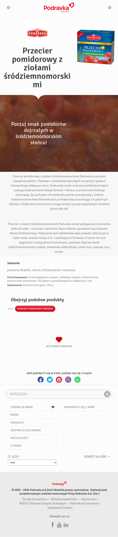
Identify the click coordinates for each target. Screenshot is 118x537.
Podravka (59, 8)
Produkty (17, 422)
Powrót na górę (95, 456)
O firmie (16, 446)
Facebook (40, 380)
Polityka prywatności (64, 499)
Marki (14, 415)
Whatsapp (77, 380)
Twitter (50, 380)
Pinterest (59, 380)
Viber (68, 380)
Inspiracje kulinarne (25, 430)
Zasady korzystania (34, 499)
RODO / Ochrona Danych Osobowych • (44, 503)
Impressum (88, 499)
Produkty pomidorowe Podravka (35, 309)
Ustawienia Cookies (60, 508)
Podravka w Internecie (84, 503)
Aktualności (19, 438)
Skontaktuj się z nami (79, 407)
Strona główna (32, 407)
